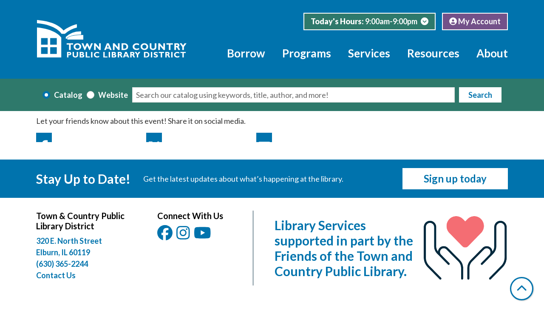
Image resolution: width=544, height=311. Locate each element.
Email (264, 137)
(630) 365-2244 (62, 263)
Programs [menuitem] (306, 53)
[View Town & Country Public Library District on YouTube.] (203, 235)
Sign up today (455, 178)
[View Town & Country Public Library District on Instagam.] (183, 235)
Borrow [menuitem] (246, 53)
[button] (369, 21)
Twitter (154, 137)
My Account (475, 21)
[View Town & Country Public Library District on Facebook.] (165, 235)
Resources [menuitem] (433, 53)
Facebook (44, 137)
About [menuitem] (492, 53)
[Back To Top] (521, 288)
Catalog (68, 95)
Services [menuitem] (369, 53)
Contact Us (56, 275)
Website (113, 95)
